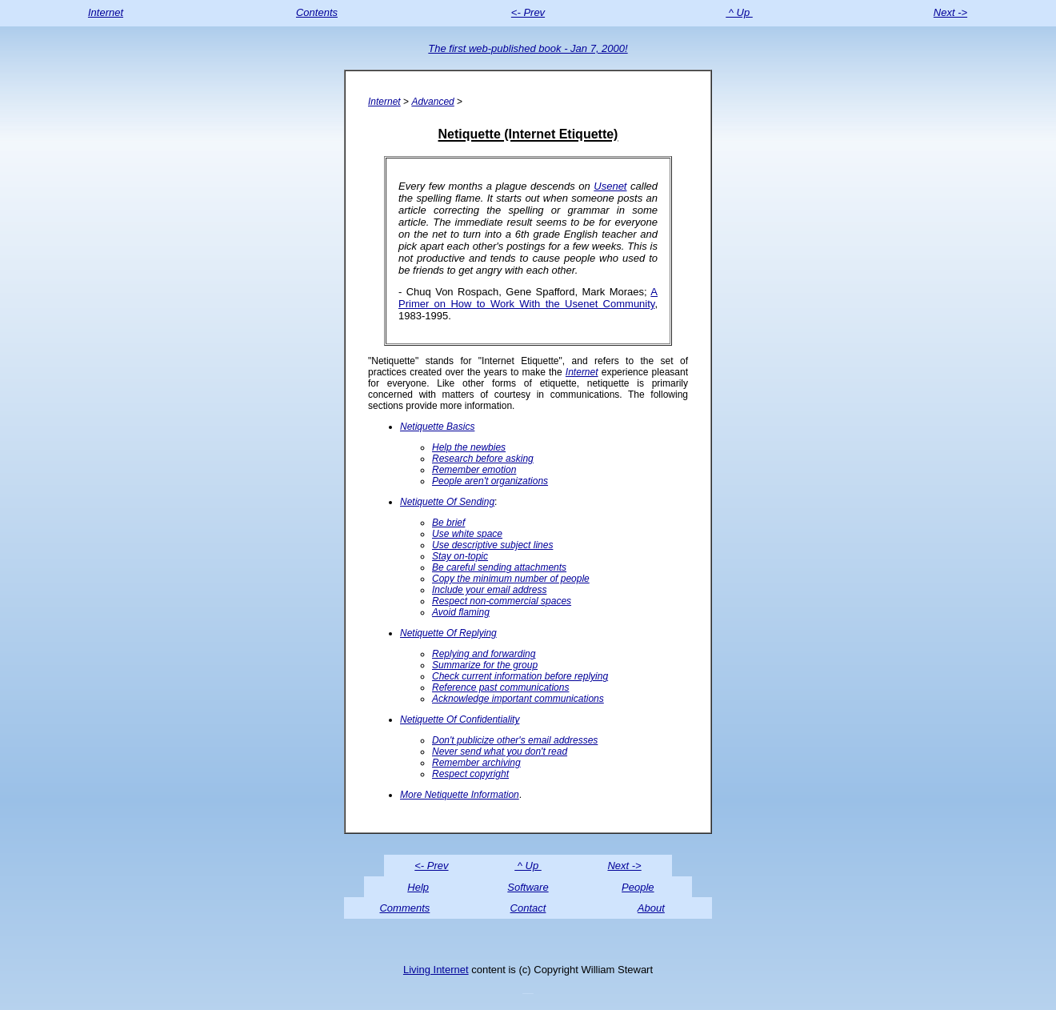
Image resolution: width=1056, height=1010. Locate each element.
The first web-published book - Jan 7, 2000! (527, 48)
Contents (317, 12)
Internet (105, 12)
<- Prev (528, 12)
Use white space (467, 533)
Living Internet (436, 970)
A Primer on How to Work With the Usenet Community (528, 298)
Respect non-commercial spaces (501, 601)
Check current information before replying (520, 676)
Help (418, 887)
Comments (404, 908)
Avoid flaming (461, 612)
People (638, 887)
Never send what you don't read (499, 751)
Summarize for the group (485, 665)
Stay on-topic (460, 556)
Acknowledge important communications (518, 698)
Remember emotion (474, 469)
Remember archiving (476, 762)
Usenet (610, 186)
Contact (528, 908)
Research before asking (483, 458)
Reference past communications (500, 687)
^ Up (739, 12)
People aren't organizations (490, 481)
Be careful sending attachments (499, 567)
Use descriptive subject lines (492, 545)
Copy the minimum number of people (511, 578)
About (651, 908)
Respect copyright (470, 774)
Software (527, 887)
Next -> (950, 12)
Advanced (432, 101)
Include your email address (489, 589)
